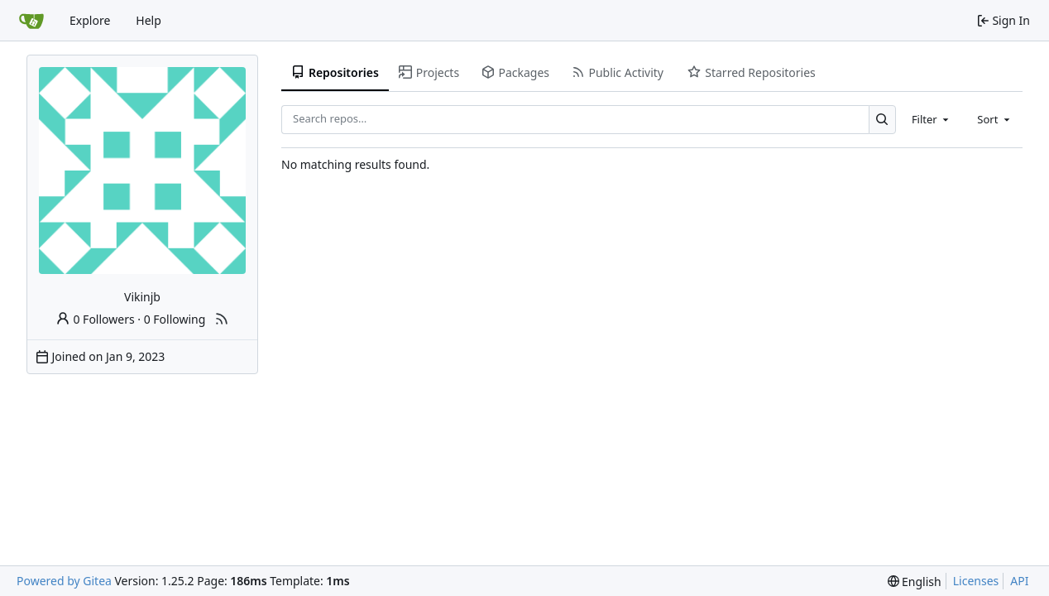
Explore (89, 20)
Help (148, 20)
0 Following (175, 319)
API (1019, 581)
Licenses (976, 581)
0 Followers (95, 319)
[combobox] (931, 119)
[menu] (914, 581)
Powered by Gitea (64, 581)
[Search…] (882, 119)
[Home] (31, 21)
